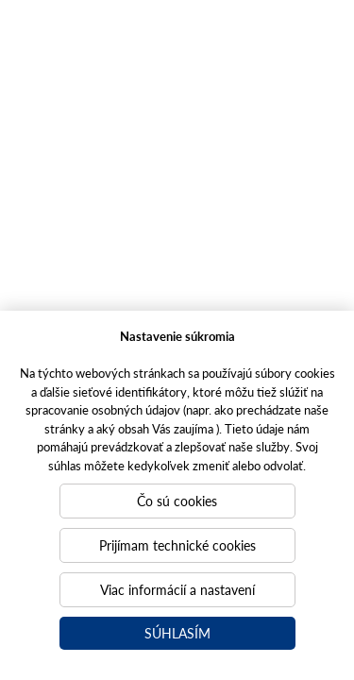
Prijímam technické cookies (177, 545)
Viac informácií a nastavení (177, 589)
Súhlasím (177, 632)
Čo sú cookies (177, 500)
